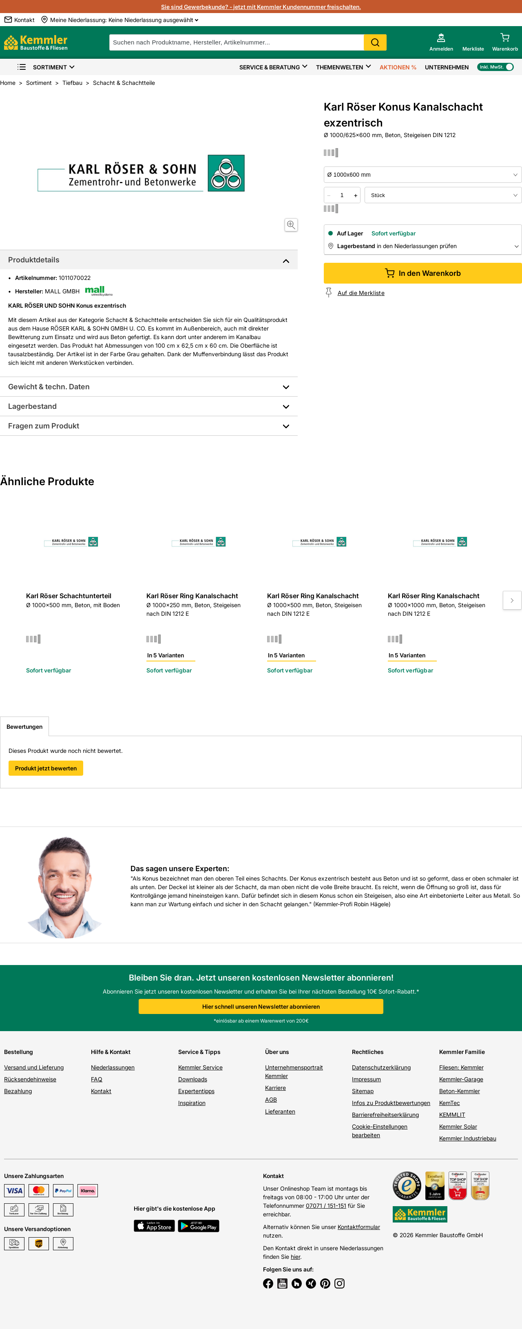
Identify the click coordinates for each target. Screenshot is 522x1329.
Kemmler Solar (458, 1126)
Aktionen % (398, 67)
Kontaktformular (359, 1226)
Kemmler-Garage (461, 1079)
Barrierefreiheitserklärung (385, 1114)
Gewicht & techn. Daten (49, 386)
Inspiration (192, 1102)
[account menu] (441, 42)
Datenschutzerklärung (381, 1067)
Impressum (366, 1079)
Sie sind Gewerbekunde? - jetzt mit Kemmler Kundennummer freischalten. (261, 6)
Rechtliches (368, 1051)
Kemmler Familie (462, 1051)
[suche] (248, 42)
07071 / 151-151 (326, 1205)
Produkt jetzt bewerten (46, 768)
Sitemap (363, 1090)
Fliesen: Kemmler (461, 1067)
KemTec (449, 1102)
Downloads (192, 1079)
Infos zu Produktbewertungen (391, 1102)
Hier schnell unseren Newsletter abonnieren (261, 1006)
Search (375, 42)
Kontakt (101, 1090)
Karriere (275, 1087)
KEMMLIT (452, 1114)
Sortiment (42, 67)
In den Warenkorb (423, 273)
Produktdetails (34, 259)
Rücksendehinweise (30, 1079)
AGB (271, 1099)
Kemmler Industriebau (467, 1138)
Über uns (277, 1051)
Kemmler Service (200, 1067)
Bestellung (18, 1051)
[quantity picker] (342, 195)
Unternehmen (447, 67)
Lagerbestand (32, 406)
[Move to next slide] (512, 600)
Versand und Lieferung (34, 1067)
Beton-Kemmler (459, 1090)
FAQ (96, 1079)
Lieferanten (280, 1111)
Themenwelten (339, 67)
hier (295, 1256)
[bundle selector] (443, 195)
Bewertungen (24, 726)
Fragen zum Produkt (43, 426)
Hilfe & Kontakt (110, 1051)
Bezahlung (18, 1090)
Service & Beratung (269, 67)
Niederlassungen (113, 1067)
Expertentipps (196, 1090)
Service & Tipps (199, 1051)
